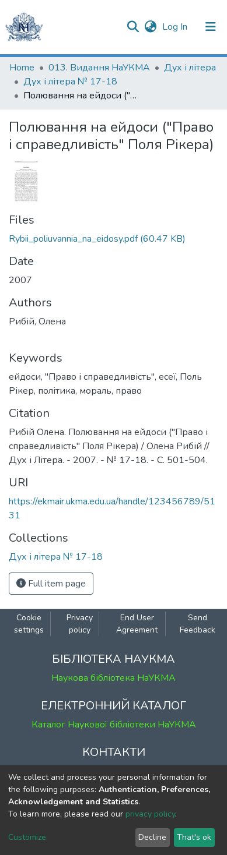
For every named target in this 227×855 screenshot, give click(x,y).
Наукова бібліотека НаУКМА (113, 678)
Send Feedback (197, 623)
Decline (152, 837)
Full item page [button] (51, 583)
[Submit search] (133, 26)
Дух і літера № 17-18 (70, 81)
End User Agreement (137, 623)
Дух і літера (190, 67)
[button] (150, 27)
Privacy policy (80, 623)
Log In (176, 26)
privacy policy (150, 813)
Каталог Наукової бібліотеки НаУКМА (114, 724)
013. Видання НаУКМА (99, 67)
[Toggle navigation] (210, 26)
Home (21, 67)
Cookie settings (29, 623)
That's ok (194, 837)
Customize (27, 837)
